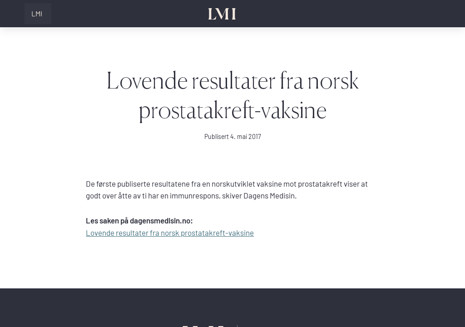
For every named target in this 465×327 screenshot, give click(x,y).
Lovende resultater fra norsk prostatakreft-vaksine (170, 232)
